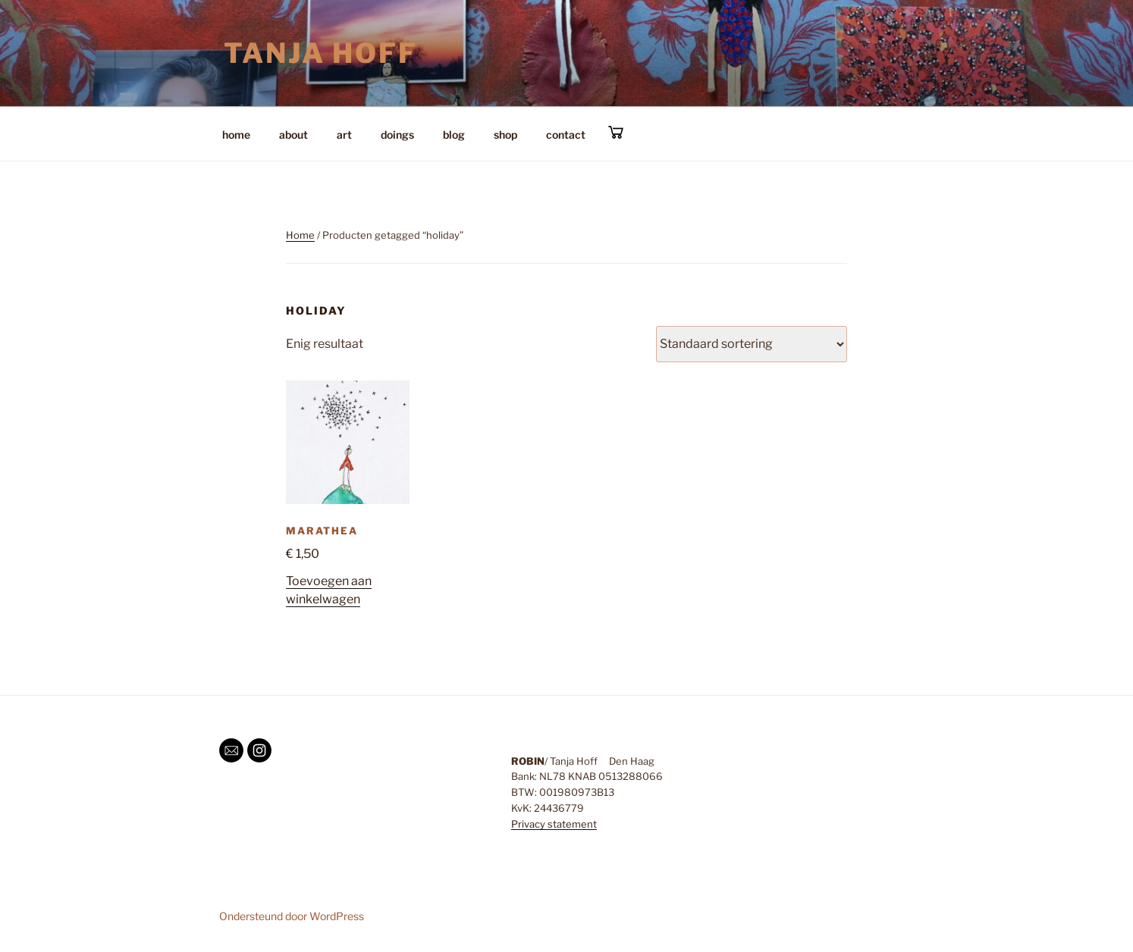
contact (565, 134)
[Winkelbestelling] (751, 344)
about (293, 134)
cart (615, 132)
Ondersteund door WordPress (291, 916)
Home (300, 235)
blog (454, 134)
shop (505, 134)
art (344, 134)
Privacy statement (554, 824)
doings (397, 134)
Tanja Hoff (321, 53)
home (236, 134)
